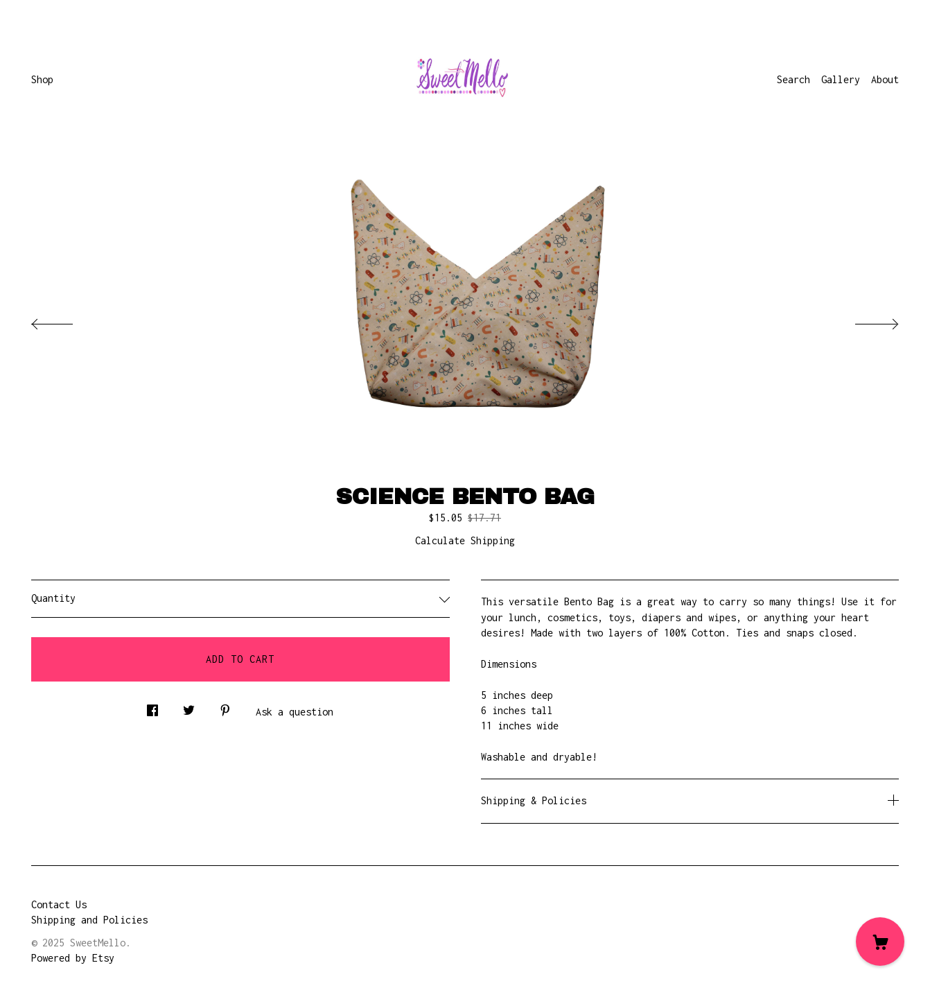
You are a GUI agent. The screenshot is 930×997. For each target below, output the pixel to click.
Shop (42, 79)
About (885, 79)
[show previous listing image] (65, 320)
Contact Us (59, 904)
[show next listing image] (864, 320)
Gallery (840, 79)
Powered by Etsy (72, 958)
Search (793, 79)
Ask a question (294, 712)
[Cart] (880, 941)
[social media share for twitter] (189, 706)
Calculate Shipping (465, 540)
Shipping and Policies (89, 920)
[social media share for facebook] (152, 706)
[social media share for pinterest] (225, 706)
